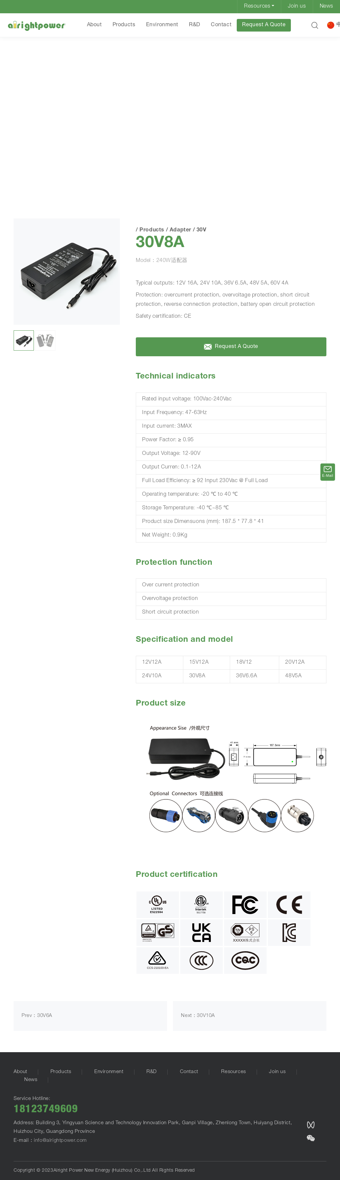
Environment (162, 25)
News (326, 6)
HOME (23, 177)
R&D (194, 25)
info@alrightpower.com (60, 1140)
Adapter (74, 177)
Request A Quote (264, 25)
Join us (297, 6)
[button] (315, 25)
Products (124, 25)
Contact (221, 25)
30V (93, 177)
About (94, 25)
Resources (257, 6)
